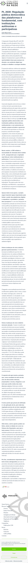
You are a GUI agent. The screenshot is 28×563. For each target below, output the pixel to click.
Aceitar (14, 549)
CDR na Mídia (7, 533)
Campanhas (5, 523)
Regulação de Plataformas (12, 33)
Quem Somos (5, 504)
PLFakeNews (8, 36)
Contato (4, 536)
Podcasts (6, 531)
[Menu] (27, 3)
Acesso (6, 508)
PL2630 (3, 36)
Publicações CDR (8, 525)
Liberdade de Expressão (10, 517)
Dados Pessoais (8, 510)
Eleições (6, 512)
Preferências (14, 557)
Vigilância (6, 521)
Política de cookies (9, 561)
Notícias (6, 529)
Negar (14, 553)
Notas (3, 33)
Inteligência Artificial (9, 515)
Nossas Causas (6, 506)
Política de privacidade (17, 561)
